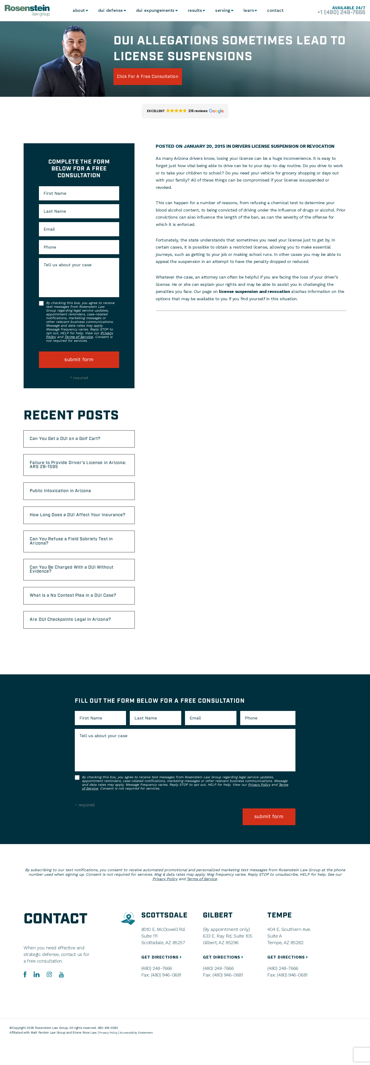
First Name (55, 193)
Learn (249, 10)
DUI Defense (109, 10)
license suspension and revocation (254, 291)
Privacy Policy (259, 811)
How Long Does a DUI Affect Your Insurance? (71, 525)
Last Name (55, 211)
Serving (222, 10)
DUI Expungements (154, 10)
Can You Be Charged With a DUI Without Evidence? (69, 586)
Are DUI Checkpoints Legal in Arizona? (78, 645)
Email (49, 229)
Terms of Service (78, 337)
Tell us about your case (68, 265)
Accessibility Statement (138, 1055)
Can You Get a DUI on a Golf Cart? (72, 440)
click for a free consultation (156, 76)
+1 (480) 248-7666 (336, 12)
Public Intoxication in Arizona (67, 497)
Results (193, 10)
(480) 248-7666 (156, 991)
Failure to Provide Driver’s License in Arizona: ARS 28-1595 (76, 468)
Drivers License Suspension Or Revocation (286, 146)
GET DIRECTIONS (163, 980)
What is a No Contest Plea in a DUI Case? (73, 617)
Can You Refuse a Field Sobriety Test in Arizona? (79, 555)
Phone (50, 247)
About (77, 10)
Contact (277, 10)
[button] (185, 111)
